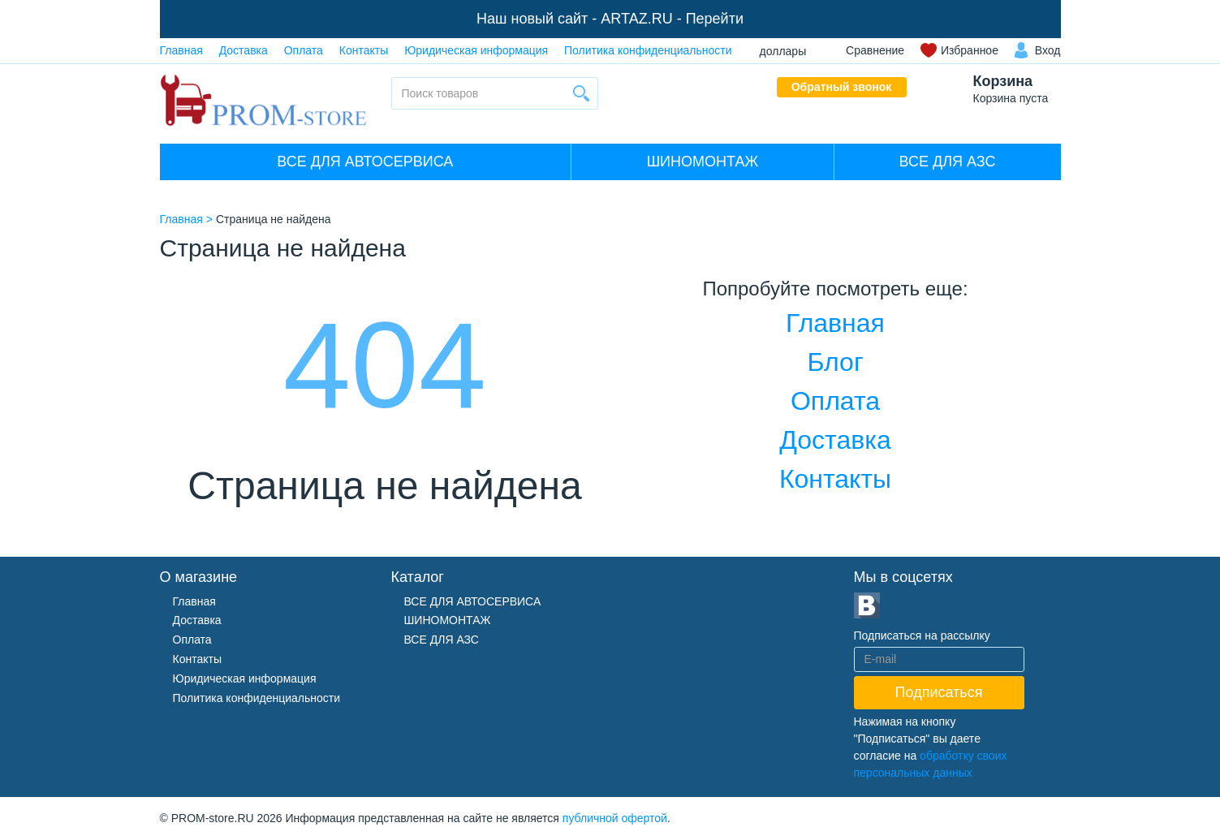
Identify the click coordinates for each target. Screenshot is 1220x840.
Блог (835, 362)
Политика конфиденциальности (648, 50)
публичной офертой (615, 818)
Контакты (363, 50)
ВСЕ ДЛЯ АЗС (947, 161)
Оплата (303, 50)
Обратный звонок (841, 86)
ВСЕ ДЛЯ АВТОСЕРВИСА (365, 161)
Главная (181, 50)
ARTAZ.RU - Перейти (672, 19)
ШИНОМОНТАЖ (702, 161)
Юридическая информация (476, 50)
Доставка (243, 50)
